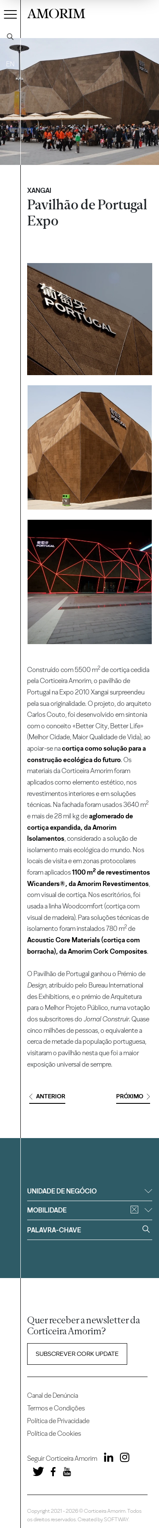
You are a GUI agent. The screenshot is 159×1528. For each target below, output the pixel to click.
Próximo (133, 1096)
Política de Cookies (54, 1433)
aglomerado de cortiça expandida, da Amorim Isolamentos (80, 827)
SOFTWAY (116, 1519)
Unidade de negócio (89, 1191)
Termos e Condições (56, 1408)
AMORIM (56, 12)
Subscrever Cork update (77, 1354)
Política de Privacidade (58, 1421)
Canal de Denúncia (52, 1395)
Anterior (47, 1096)
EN (10, 64)
